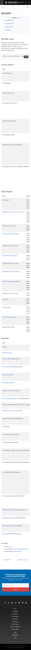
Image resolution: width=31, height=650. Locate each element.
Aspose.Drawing (16, 551)
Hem (15, 609)
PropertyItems (11, 281)
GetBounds (5, 358)
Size (3, 299)
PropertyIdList (11, 271)
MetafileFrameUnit (23, 559)
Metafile (4, 73)
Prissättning (15, 616)
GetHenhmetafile (7, 374)
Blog (15, 632)
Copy (26, 56)
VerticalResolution (7, 317)
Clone (4, 346)
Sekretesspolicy (10, 647)
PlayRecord (5, 404)
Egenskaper (9, 27)
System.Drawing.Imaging (20, 549)
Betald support (15, 629)
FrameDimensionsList (13, 212)
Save (3, 426)
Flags (3, 200)
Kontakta (22, 647)
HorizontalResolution (8, 233)
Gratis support (15, 624)
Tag (3, 307)
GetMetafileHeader (7, 382)
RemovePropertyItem (13, 410)
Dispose (8, 352)
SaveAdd (5, 472)
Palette (9, 245)
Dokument (15, 619)
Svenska (20, 2)
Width (9, 327)
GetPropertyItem (12, 390)
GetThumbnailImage (8, 398)
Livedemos (15, 621)
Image (10, 546)
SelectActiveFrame (7, 510)
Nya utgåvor (15, 614)
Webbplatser (15, 635)
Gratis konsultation (15, 626)
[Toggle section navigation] (27, 7)
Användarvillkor (17, 647)
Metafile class (10, 20)
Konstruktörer (10, 23)
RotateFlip (10, 418)
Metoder (8, 30)
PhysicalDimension (7, 255)
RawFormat (10, 293)
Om (15, 637)
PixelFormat (10, 263)
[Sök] (13, 7)
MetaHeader (6, 559)
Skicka (15, 589)
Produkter (15, 611)
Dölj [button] (18, 17)
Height (9, 225)
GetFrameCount (7, 366)
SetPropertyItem (12, 517)
